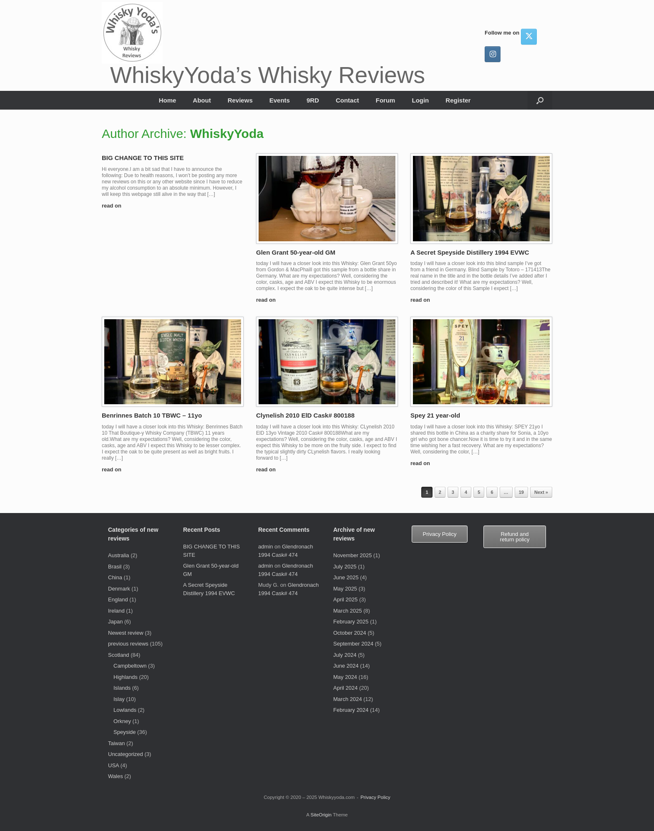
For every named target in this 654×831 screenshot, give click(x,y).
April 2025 (345, 599)
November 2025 (352, 555)
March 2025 (347, 611)
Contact (347, 100)
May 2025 (345, 589)
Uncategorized (125, 754)
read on (114, 206)
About (202, 100)
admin (265, 546)
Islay (119, 699)
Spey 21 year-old (435, 415)
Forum (385, 100)
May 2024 (345, 677)
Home (167, 100)
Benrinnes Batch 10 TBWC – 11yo (152, 415)
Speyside (124, 732)
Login (420, 100)
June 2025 (346, 577)
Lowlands (124, 710)
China (115, 577)
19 (521, 492)
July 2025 (345, 566)
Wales (115, 776)
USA (113, 765)
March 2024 (347, 699)
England (118, 599)
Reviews (240, 100)
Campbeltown (130, 666)
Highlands (125, 677)
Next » (541, 492)
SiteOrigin (321, 814)
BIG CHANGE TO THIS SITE (143, 157)
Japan (115, 621)
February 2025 (351, 621)
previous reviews (128, 644)
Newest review (125, 633)
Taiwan (116, 743)
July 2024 (345, 655)
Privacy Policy (375, 797)
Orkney (122, 721)
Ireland (116, 611)
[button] (540, 100)
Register (457, 100)
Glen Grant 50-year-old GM (295, 252)
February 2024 (351, 710)
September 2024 (353, 644)
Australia (118, 555)
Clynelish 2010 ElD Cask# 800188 (305, 415)
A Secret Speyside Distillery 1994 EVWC (469, 252)
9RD (313, 100)
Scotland (118, 655)
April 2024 (345, 688)
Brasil (115, 566)
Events (279, 100)
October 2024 (349, 633)
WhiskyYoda (227, 133)
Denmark (119, 589)
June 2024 (346, 666)
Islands (122, 688)
